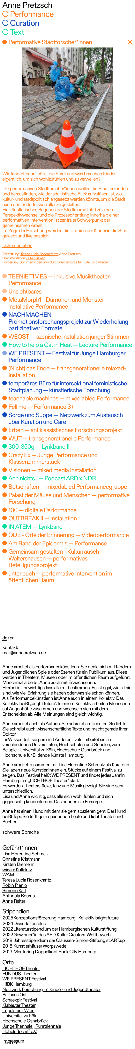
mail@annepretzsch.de (24, 653)
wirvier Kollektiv (17, 870)
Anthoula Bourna (18, 896)
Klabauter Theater (18, 1005)
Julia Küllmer (35, 258)
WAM (8, 875)
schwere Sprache (20, 832)
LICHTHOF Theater (21, 969)
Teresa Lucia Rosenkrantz (39, 254)
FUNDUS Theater (19, 974)
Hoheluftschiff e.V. (19, 1032)
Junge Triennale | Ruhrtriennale (31, 1026)
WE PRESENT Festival (24, 979)
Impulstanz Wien (18, 1011)
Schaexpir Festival (19, 1000)
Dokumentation (17, 246)
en (14, 1043)
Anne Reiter (13, 901)
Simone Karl (14, 891)
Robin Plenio (14, 885)
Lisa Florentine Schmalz (25, 854)
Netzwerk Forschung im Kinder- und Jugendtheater (51, 990)
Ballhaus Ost (14, 995)
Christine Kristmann (21, 859)
